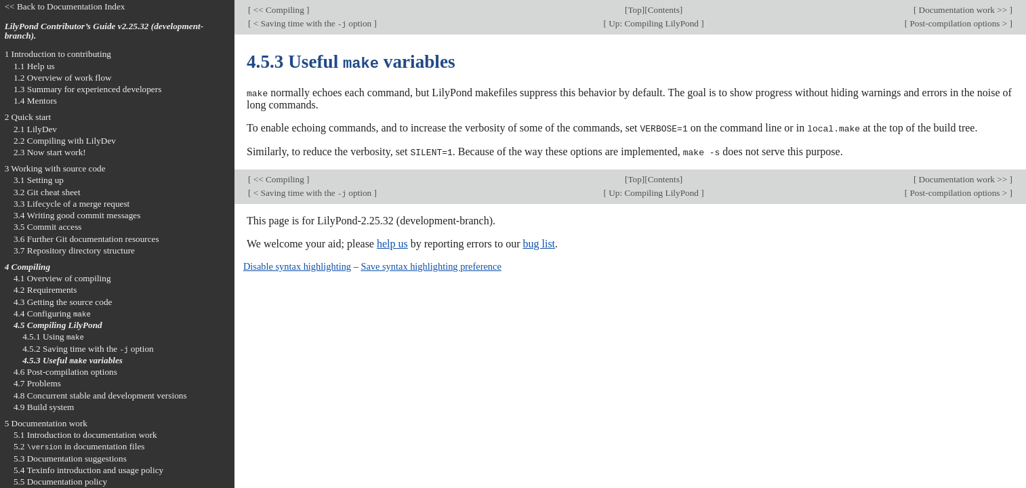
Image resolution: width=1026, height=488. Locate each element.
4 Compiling (27, 267)
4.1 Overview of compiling (62, 278)
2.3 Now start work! (50, 152)
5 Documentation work (46, 423)
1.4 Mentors (35, 101)
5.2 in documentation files (79, 446)
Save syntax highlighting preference (431, 264)
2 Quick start (28, 117)
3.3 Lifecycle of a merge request (71, 204)
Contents (664, 10)
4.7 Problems (37, 383)
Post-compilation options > (958, 23)
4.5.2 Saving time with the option (88, 349)
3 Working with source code (55, 168)
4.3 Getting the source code (63, 302)
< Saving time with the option (312, 23)
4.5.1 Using (53, 336)
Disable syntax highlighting (297, 264)
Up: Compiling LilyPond (654, 23)
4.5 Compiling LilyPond (58, 325)
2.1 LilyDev (35, 129)
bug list (538, 241)
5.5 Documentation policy (60, 481)
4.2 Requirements (45, 290)
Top (634, 10)
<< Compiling (278, 10)
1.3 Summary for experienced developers (87, 89)
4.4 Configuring (52, 313)
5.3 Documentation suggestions (70, 458)
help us (392, 241)
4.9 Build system (44, 407)
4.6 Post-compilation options (65, 372)
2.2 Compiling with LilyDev (65, 141)
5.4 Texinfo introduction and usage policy (88, 470)
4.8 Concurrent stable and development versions (100, 395)
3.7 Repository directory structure (74, 250)
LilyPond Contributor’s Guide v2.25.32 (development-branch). (104, 31)
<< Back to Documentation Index (65, 6)
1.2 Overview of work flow (63, 78)
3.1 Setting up (39, 180)
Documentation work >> (962, 10)
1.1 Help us (34, 66)
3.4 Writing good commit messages (77, 215)
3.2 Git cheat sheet (47, 192)
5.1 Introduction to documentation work (85, 435)
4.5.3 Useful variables (72, 360)
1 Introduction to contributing (58, 54)
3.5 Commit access (48, 227)
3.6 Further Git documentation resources (86, 239)
